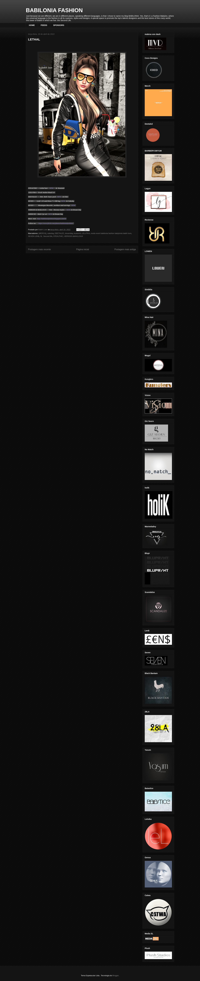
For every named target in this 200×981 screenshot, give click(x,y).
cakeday (50, 233)
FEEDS (44, 25)
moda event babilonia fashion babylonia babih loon (111, 233)
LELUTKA (86, 233)
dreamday (69, 233)
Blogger (115, 975)
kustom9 (77, 233)
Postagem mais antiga (125, 249)
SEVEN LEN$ (33, 236)
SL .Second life (46, 236)
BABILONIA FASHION (54, 10)
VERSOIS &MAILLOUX (73, 236)
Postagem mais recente (39, 249)
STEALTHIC (58, 236)
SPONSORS (58, 25)
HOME (32, 25)
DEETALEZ (59, 233)
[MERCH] (42, 233)
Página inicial (82, 249)
